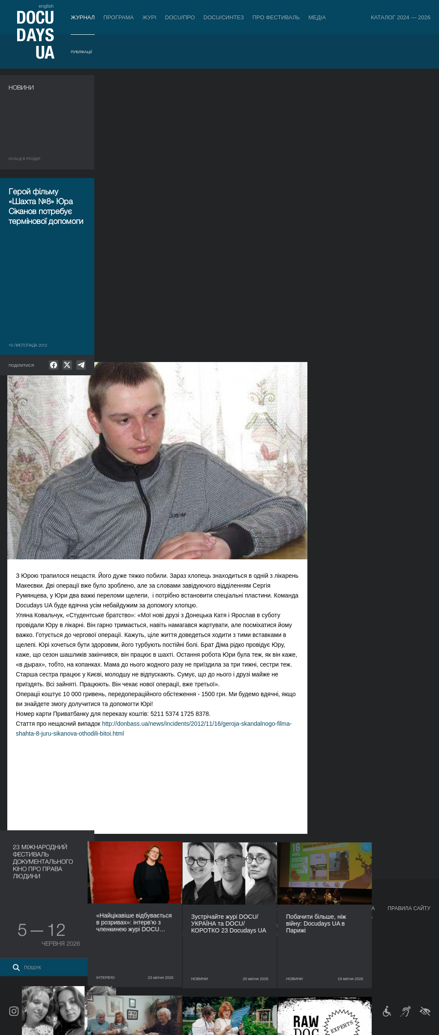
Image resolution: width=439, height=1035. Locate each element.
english (46, 6)
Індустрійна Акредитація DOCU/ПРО (134, 917)
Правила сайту (409, 908)
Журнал (83, 17)
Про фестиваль (276, 17)
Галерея (272, 934)
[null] (53, 365)
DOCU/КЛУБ (324, 925)
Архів (211, 977)
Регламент (218, 917)
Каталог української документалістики (140, 934)
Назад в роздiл (24, 159)
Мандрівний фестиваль (342, 917)
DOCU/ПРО (180, 17)
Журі (149, 17)
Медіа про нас (279, 917)
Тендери (215, 960)
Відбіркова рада (225, 925)
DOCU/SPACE (326, 934)
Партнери (217, 942)
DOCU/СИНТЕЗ (224, 17)
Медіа (317, 17)
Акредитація (277, 925)
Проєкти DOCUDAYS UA (343, 908)
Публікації (81, 52)
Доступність (221, 951)
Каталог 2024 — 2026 (400, 17)
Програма (118, 17)
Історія (213, 968)
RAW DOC (99, 925)
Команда (216, 934)
